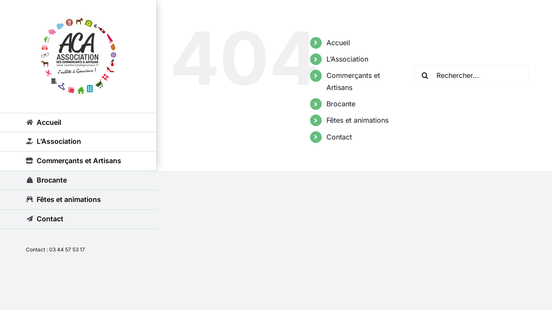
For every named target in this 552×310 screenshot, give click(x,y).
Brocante (340, 103)
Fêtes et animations (357, 120)
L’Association (347, 59)
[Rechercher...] (471, 75)
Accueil (338, 42)
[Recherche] (425, 75)
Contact (339, 137)
